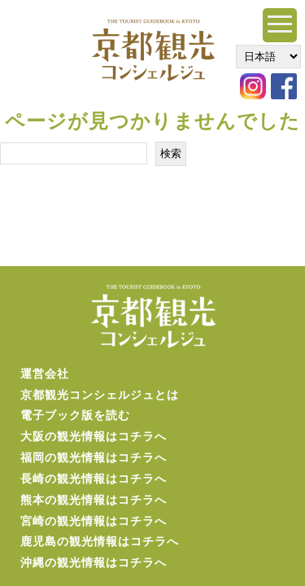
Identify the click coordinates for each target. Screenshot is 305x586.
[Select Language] (268, 56)
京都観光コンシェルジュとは (99, 394)
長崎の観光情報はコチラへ (93, 478)
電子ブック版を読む (75, 415)
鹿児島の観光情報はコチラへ (99, 541)
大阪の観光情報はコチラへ (93, 436)
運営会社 (44, 373)
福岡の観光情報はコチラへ (93, 457)
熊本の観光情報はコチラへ (93, 499)
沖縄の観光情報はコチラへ (93, 562)
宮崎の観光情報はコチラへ (93, 520)
